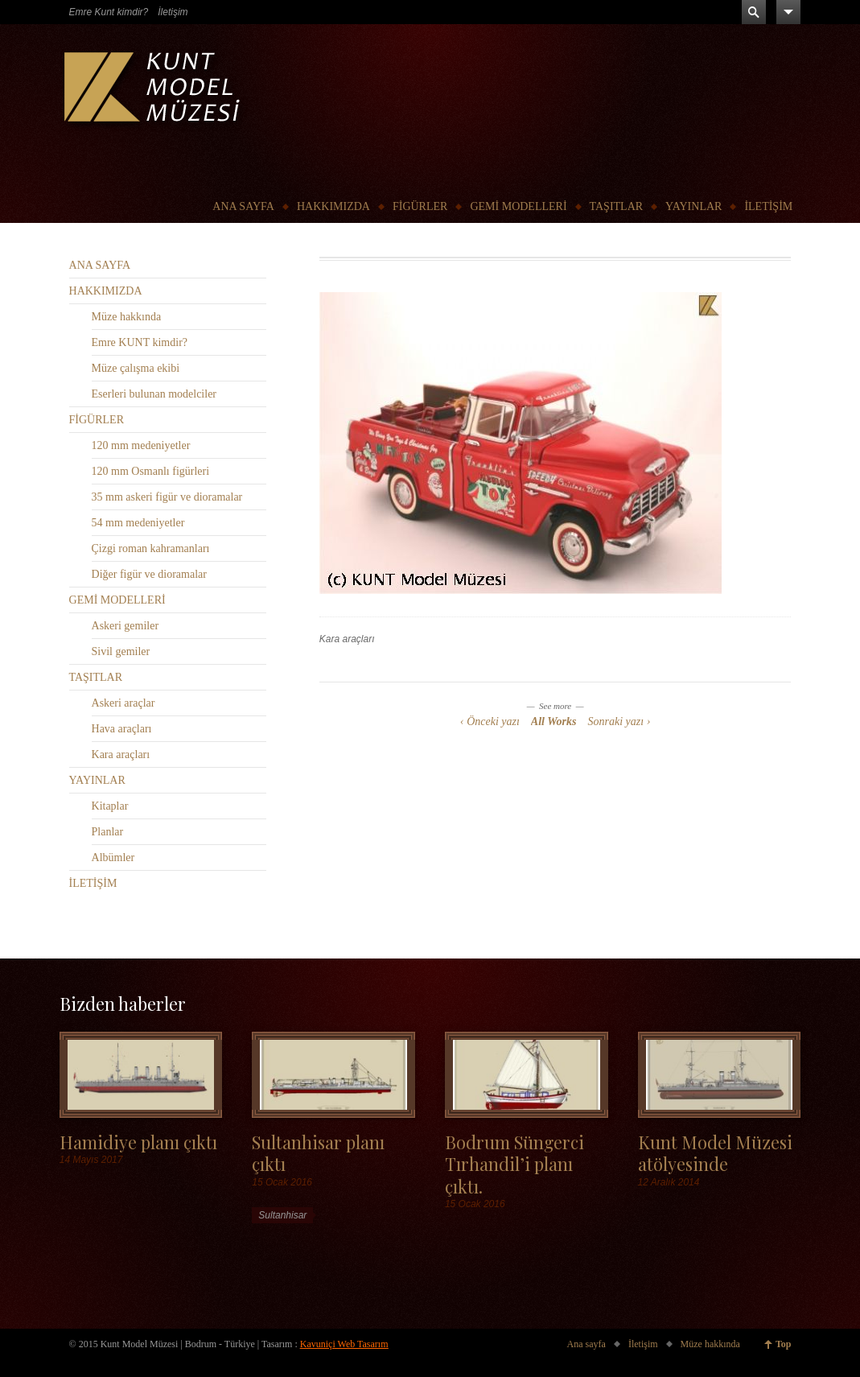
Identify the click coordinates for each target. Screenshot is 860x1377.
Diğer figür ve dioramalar (149, 574)
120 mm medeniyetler (141, 445)
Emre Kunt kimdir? (109, 12)
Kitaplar (110, 806)
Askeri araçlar (123, 703)
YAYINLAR (693, 206)
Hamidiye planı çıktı (138, 1141)
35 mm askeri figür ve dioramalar (167, 497)
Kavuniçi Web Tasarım (344, 1344)
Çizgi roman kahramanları (151, 548)
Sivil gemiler (121, 651)
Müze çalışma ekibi (136, 368)
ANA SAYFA (243, 206)
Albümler (113, 857)
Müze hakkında (127, 317)
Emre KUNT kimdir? (140, 342)
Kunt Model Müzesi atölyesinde (715, 1152)
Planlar (108, 832)
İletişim (172, 12)
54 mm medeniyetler (138, 523)
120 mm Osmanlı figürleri (151, 471)
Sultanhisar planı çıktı (318, 1152)
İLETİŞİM (768, 206)
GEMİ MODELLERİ (518, 206)
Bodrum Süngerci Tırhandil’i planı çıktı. (514, 1164)
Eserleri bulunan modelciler (154, 394)
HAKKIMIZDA (333, 206)
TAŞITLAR (617, 206)
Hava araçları (122, 729)
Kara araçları (347, 639)
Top (784, 1344)
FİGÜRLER (420, 206)
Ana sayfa (586, 1344)
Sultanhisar (282, 1215)
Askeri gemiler (125, 626)
